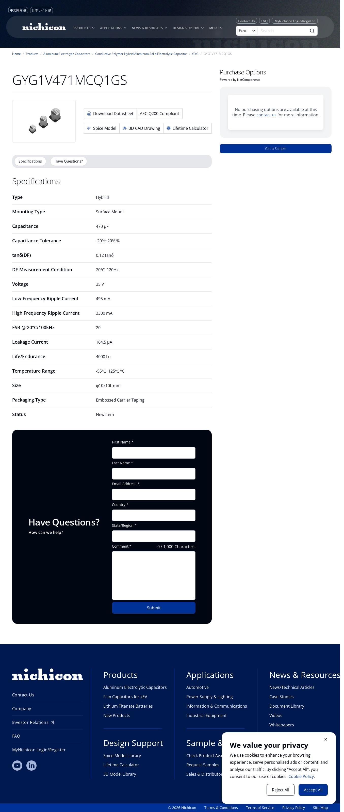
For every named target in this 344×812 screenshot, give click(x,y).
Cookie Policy (301, 776)
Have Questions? (69, 161)
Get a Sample (275, 148)
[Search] (283, 31)
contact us (266, 115)
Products (32, 54)
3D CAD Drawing (141, 128)
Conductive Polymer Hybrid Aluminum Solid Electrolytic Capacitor (141, 54)
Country (118, 504)
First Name (121, 442)
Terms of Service (260, 807)
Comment (120, 546)
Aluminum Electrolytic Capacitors (66, 54)
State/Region (123, 525)
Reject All (280, 790)
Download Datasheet (110, 113)
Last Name (121, 463)
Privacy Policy (293, 807)
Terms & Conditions (221, 807)
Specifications (30, 161)
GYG (195, 54)
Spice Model (101, 128)
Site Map (320, 807)
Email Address (124, 484)
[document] (279, 768)
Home (16, 54)
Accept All (313, 790)
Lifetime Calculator (187, 128)
